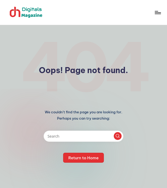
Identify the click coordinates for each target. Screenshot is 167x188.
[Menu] (157, 12)
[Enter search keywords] (83, 136)
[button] (118, 136)
